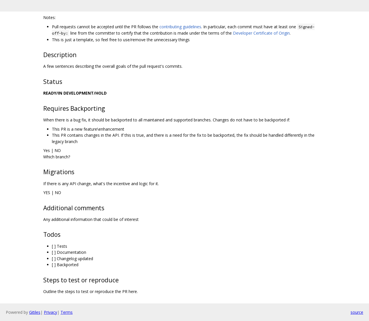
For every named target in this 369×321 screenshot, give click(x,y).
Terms (67, 312)
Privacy (50, 312)
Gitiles (34, 312)
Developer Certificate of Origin (261, 33)
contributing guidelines (180, 26)
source (357, 312)
